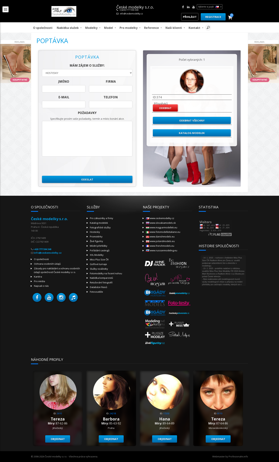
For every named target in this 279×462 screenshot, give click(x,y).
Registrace (213, 17)
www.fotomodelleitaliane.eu (163, 231)
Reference (151, 28)
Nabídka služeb (68, 28)
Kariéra (38, 276)
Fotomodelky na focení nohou (106, 273)
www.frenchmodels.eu (160, 245)
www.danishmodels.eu (160, 236)
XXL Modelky (97, 254)
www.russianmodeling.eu (161, 250)
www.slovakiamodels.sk (161, 222)
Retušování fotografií (101, 282)
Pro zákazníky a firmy (101, 218)
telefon (111, 97)
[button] (37, 297)
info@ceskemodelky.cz (131, 13)
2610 (59, 413)
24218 (113, 413)
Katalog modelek (192, 133)
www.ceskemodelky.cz (160, 218)
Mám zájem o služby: (87, 65)
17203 (166, 413)
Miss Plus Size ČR (99, 259)
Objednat (58, 439)
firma (111, 81)
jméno (63, 81)
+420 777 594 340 (42, 249)
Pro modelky (129, 28)
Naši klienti (173, 28)
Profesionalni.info (238, 456)
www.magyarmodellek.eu (161, 227)
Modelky (91, 28)
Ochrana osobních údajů (47, 263)
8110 (219, 413)
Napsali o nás (41, 285)
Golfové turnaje (98, 264)
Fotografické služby (100, 227)
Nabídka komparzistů (101, 277)
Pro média (39, 281)
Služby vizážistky (99, 268)
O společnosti (42, 28)
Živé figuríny (96, 241)
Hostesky (95, 231)
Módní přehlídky (98, 245)
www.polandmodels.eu (160, 241)
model (108, 28)
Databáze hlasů (98, 287)
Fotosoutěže (96, 291)
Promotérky (96, 236)
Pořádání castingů (99, 250)
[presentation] (69, 166)
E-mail (63, 97)
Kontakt (194, 28)
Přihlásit (190, 17)
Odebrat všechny (192, 120)
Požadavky (87, 113)
